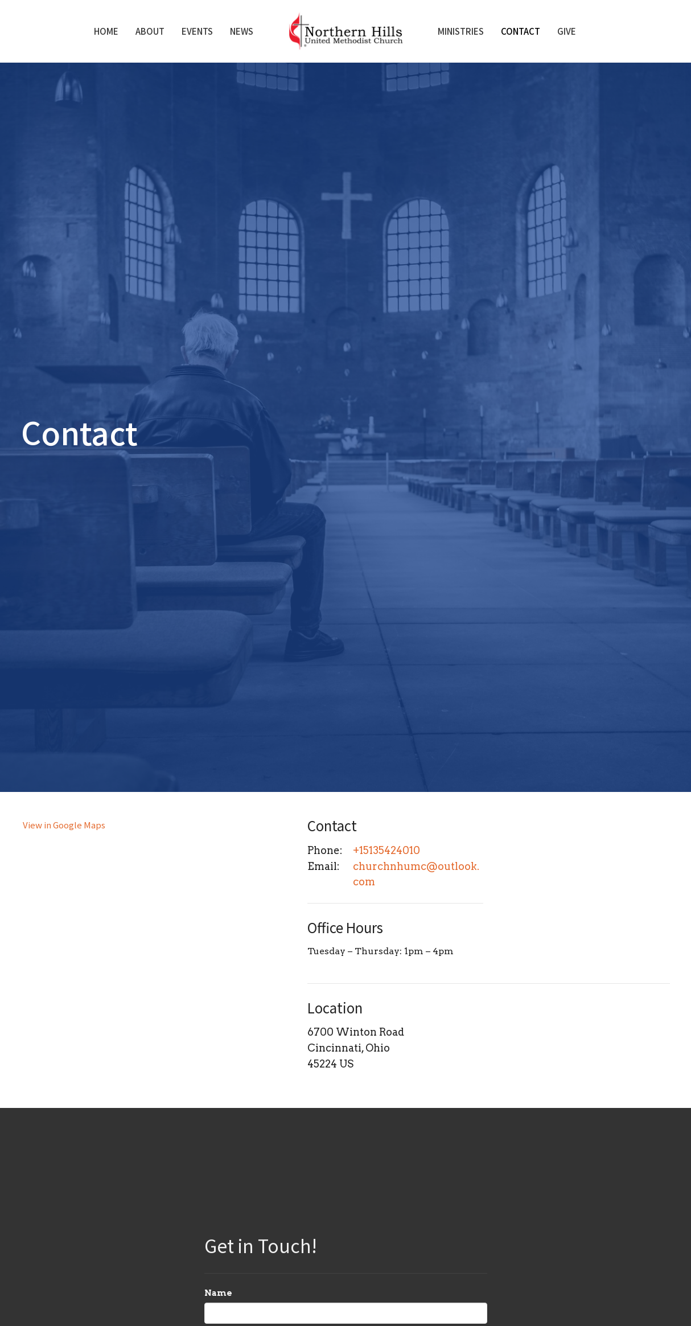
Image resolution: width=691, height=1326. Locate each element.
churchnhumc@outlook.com (416, 874)
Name (218, 1293)
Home (106, 31)
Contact (520, 31)
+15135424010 (386, 850)
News (241, 31)
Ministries (461, 31)
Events (197, 31)
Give (566, 31)
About (149, 31)
